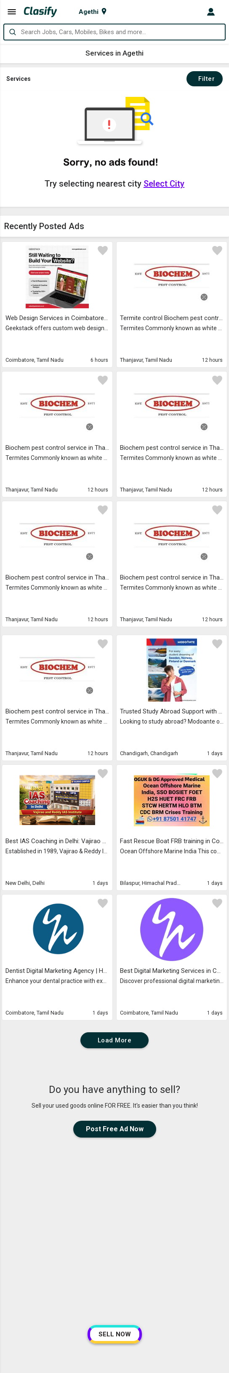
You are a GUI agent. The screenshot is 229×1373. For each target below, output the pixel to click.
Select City (164, 184)
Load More (115, 1040)
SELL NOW (115, 1334)
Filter (204, 79)
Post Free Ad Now (115, 1129)
